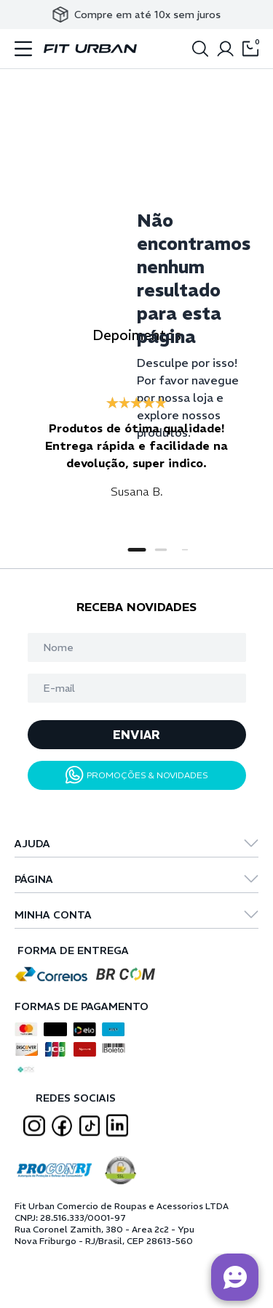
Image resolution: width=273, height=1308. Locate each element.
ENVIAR (136, 734)
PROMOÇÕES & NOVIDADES (137, 775)
